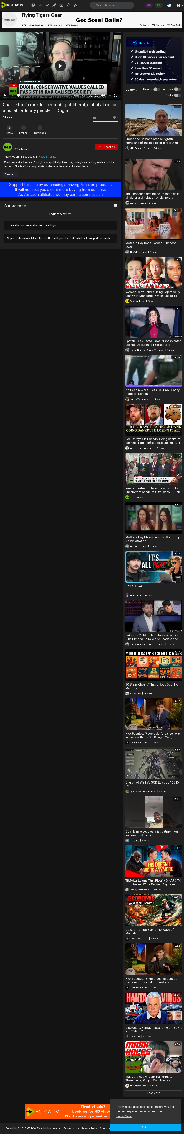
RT (15, 145)
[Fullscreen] (115, 95)
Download (42, 129)
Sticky (169, 95)
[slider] (45, 95)
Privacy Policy (89, 1128)
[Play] (5, 95)
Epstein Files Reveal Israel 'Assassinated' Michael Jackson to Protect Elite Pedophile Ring (153, 344)
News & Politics (47, 156)
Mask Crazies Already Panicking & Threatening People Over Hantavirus (150, 1078)
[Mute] (103, 95)
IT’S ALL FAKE (135, 586)
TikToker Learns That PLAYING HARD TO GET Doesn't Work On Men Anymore (153, 882)
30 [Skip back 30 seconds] (90, 95)
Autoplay (167, 89)
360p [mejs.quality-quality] (109, 95)
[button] (169, 5)
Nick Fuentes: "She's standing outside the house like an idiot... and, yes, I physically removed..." (151, 982)
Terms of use (71, 1128)
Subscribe (106, 146)
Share (9, 129)
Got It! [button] (145, 1127)
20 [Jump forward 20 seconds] (97, 95)
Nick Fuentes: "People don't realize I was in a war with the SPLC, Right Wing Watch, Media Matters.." (153, 737)
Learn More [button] (124, 1116)
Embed (24, 129)
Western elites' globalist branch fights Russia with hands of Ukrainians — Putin (153, 490)
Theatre (147, 89)
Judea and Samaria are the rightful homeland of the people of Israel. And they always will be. (151, 142)
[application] (60, 66)
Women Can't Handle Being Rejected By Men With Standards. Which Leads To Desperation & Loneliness (152, 295)
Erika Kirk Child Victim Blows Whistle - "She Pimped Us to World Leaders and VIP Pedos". (151, 638)
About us (105, 1128)
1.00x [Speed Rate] (84, 95)
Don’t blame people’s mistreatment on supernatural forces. (151, 833)
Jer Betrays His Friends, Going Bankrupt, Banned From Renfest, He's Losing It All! (153, 441)
